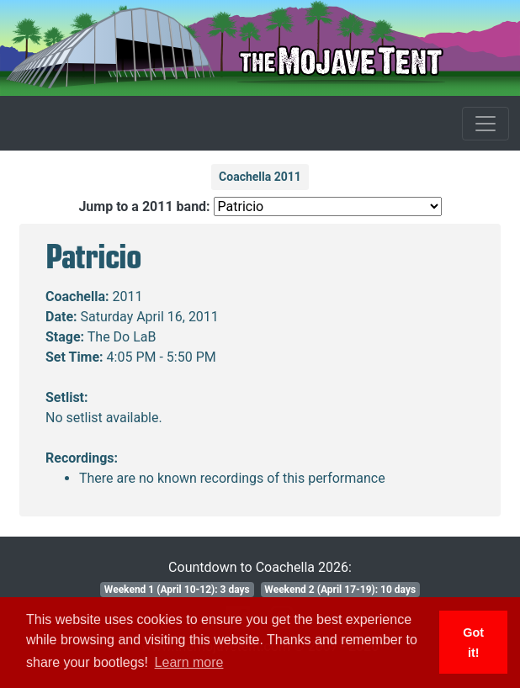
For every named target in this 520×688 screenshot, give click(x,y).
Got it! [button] (473, 642)
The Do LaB (122, 337)
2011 (128, 296)
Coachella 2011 (260, 176)
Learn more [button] (189, 662)
